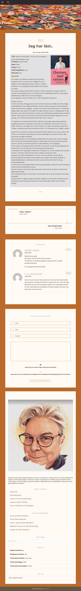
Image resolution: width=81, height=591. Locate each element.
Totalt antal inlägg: (16, 562)
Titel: (13, 56)
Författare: (15, 62)
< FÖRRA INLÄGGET (13, 209)
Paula (36, 52)
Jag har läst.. (14, 492)
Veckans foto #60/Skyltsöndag (20, 499)
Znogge (12, 530)
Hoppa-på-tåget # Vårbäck (19, 502)
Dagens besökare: (16, 550)
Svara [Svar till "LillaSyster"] (68, 273)
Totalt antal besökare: (17, 558)
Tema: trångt (25, 212)
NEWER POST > (69, 223)
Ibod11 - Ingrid (14, 523)
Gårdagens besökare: (17, 554)
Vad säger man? (55, 226)
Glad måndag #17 (15, 495)
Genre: (13, 64)
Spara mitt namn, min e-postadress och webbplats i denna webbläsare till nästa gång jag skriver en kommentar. (40, 374)
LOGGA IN (46, 589)
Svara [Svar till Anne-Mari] (68, 249)
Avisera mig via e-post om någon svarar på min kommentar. (40, 366)
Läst (40, 40)
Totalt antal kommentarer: (19, 566)
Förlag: (13, 67)
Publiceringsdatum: (17, 70)
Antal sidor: (15, 73)
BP (11, 519)
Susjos (12, 516)
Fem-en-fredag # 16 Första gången (21, 505)
